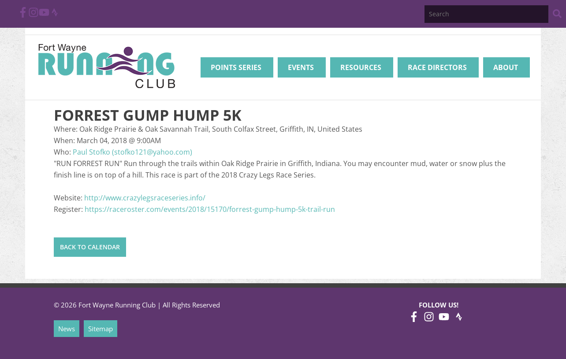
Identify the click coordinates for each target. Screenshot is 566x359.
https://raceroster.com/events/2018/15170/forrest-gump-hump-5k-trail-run (210, 209)
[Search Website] (557, 15)
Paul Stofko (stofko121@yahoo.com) (132, 152)
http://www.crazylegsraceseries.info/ (144, 198)
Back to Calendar (90, 247)
